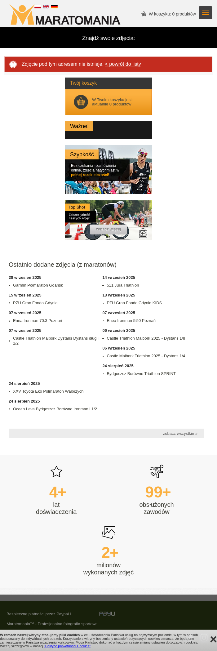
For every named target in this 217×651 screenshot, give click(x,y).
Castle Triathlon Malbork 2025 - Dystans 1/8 (146, 338)
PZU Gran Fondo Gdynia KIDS (134, 303)
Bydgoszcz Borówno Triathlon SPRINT (141, 373)
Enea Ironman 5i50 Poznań (131, 320)
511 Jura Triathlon (123, 285)
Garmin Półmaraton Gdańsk (38, 285)
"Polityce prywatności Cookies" (67, 646)
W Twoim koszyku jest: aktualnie (112, 101)
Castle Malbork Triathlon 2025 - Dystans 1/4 (146, 356)
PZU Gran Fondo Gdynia (35, 303)
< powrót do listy (123, 64)
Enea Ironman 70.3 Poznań (37, 320)
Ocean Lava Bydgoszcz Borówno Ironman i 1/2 (55, 409)
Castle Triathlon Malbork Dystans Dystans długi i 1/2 (56, 341)
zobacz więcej (108, 229)
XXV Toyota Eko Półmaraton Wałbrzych (48, 391)
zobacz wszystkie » (180, 433)
